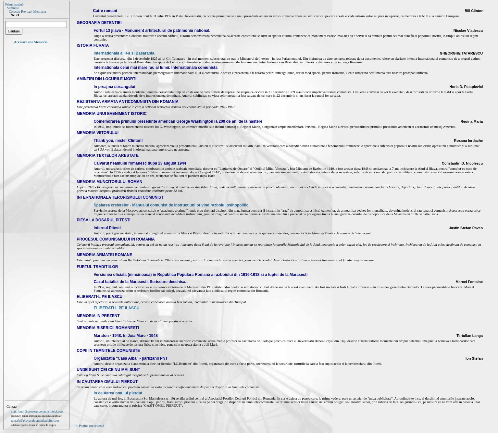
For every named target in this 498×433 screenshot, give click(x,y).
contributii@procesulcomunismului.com (37, 411)
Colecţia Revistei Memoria (27, 11)
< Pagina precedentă (90, 425)
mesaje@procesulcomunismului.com (35, 420)
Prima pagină (14, 4)
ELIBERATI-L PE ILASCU (116, 308)
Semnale (13, 8)
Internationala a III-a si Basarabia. (124, 53)
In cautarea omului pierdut (117, 393)
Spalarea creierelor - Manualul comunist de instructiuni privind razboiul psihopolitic (170, 205)
